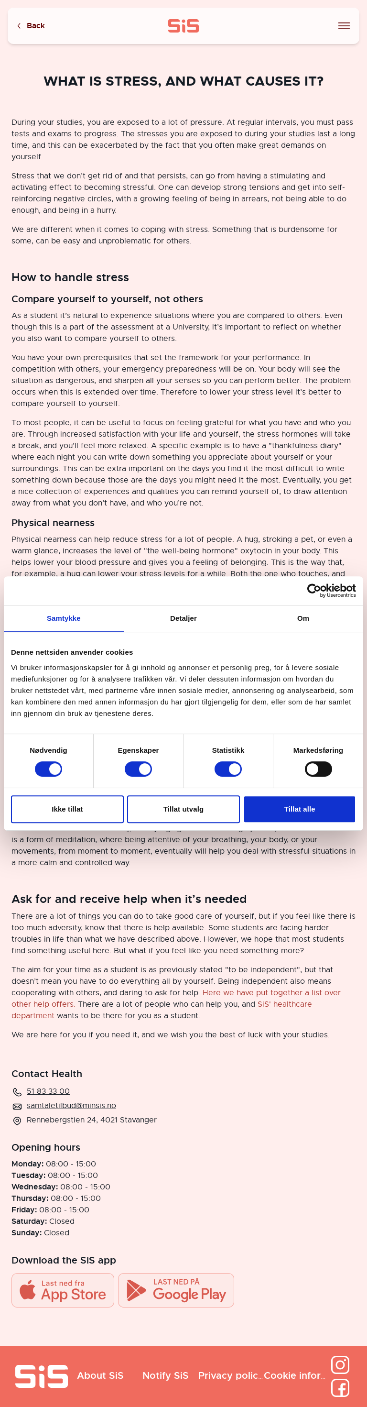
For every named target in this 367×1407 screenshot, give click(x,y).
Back (30, 26)
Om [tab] (303, 618)
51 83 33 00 (48, 1091)
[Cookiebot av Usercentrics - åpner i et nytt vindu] (314, 590)
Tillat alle (299, 809)
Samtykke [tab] (64, 618)
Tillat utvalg (183, 809)
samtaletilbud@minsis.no (71, 1105)
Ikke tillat (67, 809)
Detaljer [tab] (183, 618)
